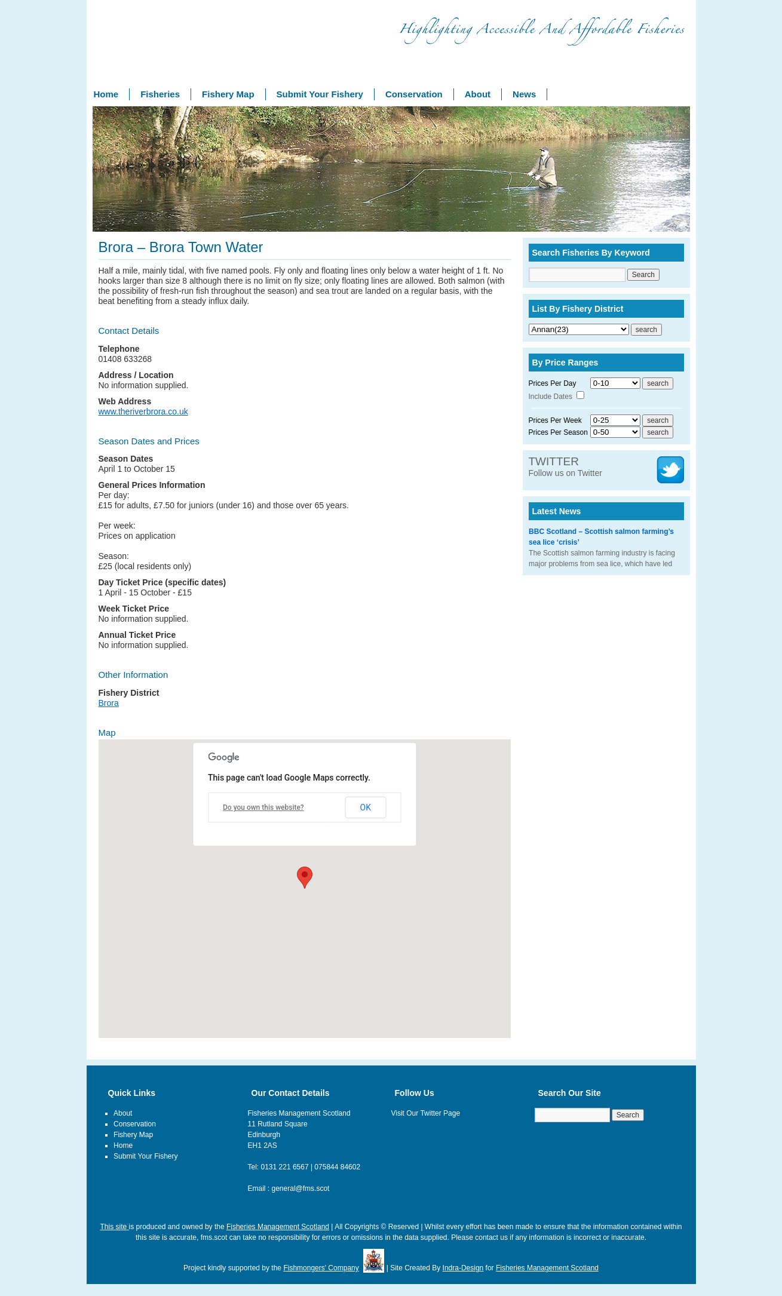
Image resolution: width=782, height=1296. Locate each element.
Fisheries (160, 94)
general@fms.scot (301, 1188)
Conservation (414, 94)
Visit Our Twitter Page (426, 1113)
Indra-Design (463, 1268)
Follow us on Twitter (565, 467)
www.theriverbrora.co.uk (143, 411)
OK (365, 807)
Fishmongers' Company (320, 1268)
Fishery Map (228, 94)
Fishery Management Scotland (146, 47)
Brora (109, 703)
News (524, 94)
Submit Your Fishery (320, 94)
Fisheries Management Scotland (277, 1227)
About (477, 94)
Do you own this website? (263, 807)
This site (114, 1227)
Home (106, 94)
